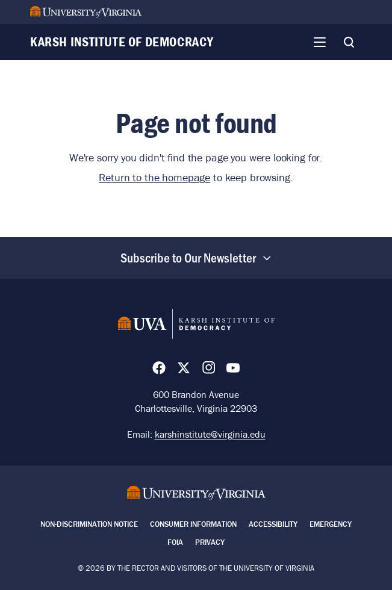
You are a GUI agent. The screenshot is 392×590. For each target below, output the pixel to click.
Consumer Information (193, 524)
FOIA (175, 542)
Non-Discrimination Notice (89, 524)
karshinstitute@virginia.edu (210, 434)
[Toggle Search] (348, 42)
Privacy (210, 542)
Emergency (331, 524)
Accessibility (273, 524)
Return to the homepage (154, 177)
